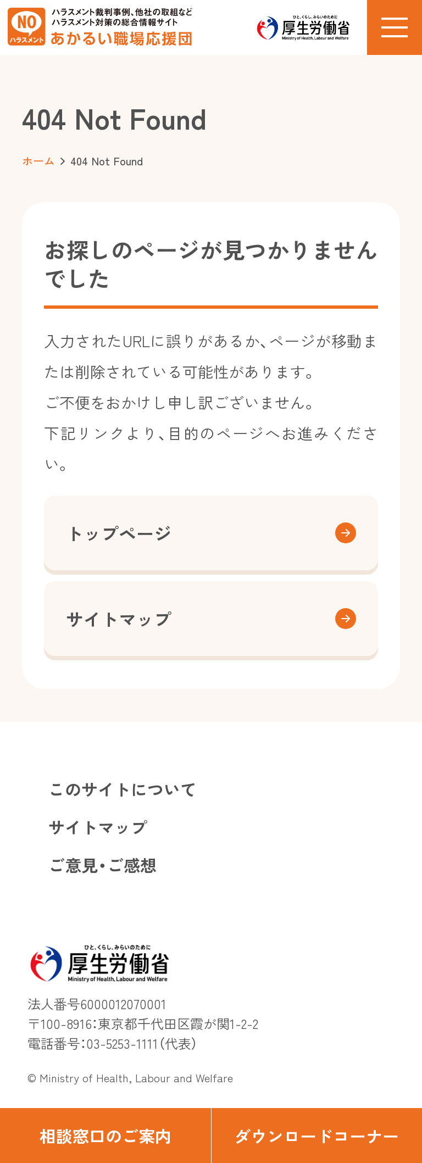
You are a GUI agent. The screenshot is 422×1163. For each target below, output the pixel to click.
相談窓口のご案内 (105, 1135)
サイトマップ (211, 618)
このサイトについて (122, 789)
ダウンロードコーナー (316, 1135)
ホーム (38, 161)
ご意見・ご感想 (102, 865)
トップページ (211, 533)
